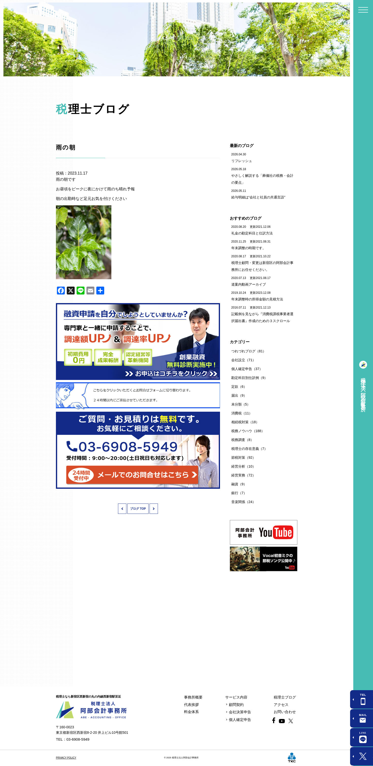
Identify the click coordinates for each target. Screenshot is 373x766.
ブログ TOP (138, 508)
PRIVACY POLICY (66, 757)
